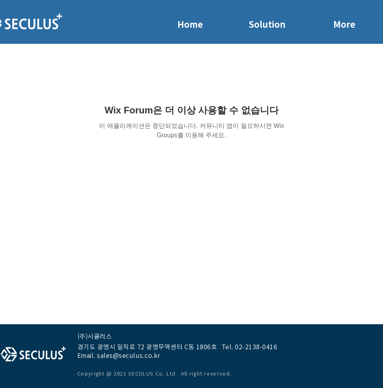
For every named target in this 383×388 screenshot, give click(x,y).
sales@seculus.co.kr (128, 355)
